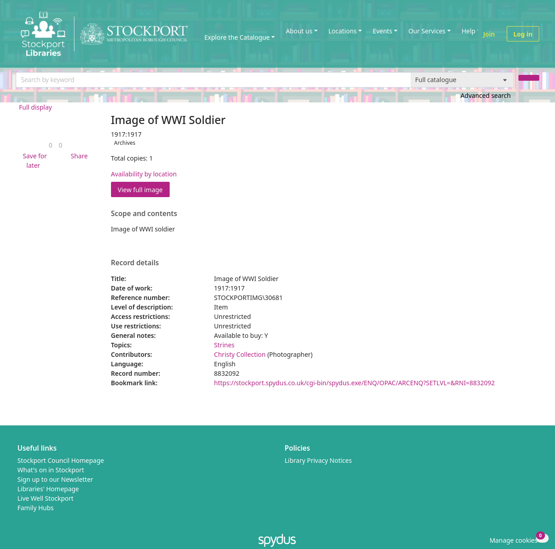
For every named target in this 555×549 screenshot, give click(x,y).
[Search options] (462, 80)
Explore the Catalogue (237, 37)
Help (469, 31)
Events (382, 31)
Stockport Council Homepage (61, 460)
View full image (140, 189)
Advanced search (486, 95)
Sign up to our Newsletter (55, 479)
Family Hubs (36, 507)
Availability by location (144, 174)
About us (299, 31)
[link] (50, 145)
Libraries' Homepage (48, 488)
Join (489, 34)
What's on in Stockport (51, 470)
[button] (33, 160)
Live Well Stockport (46, 498)
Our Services (426, 31)
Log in (522, 34)
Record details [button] (135, 263)
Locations (342, 31)
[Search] (528, 78)
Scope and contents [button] (144, 214)
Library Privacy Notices (318, 460)
